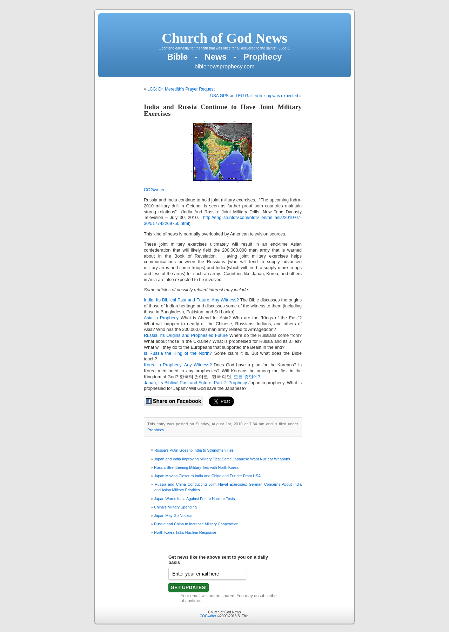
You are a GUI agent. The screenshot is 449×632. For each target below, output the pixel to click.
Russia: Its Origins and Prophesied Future (186, 335)
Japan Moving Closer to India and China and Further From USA (207, 476)
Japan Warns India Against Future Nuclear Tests (194, 499)
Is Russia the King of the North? (178, 353)
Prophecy (155, 430)
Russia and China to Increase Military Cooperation (196, 524)
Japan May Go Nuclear (173, 515)
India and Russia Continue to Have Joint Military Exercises (223, 110)
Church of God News (224, 38)
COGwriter (154, 189)
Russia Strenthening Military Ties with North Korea (196, 467)
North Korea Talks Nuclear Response (185, 532)
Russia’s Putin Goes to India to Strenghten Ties (194, 450)
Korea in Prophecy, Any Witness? (178, 364)
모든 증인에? (247, 376)
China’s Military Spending (175, 507)
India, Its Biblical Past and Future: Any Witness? (191, 300)
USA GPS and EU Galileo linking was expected (254, 95)
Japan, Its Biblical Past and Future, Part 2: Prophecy (195, 382)
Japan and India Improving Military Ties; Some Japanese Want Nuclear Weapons (222, 459)
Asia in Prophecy (161, 317)
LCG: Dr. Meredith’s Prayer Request (181, 89)
